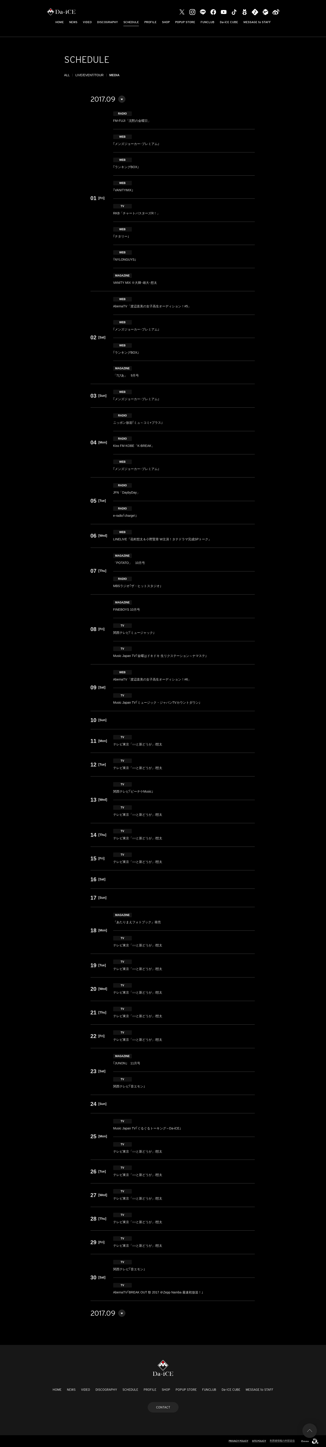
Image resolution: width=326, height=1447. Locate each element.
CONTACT (163, 1407)
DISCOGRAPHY (107, 22)
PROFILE (150, 22)
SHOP (166, 22)
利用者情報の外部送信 (282, 1440)
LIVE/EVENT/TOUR (89, 75)
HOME (59, 22)
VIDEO (87, 22)
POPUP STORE (185, 22)
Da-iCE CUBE (229, 22)
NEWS (73, 22)
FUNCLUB (207, 22)
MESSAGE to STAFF (257, 22)
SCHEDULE (131, 22)
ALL (67, 75)
